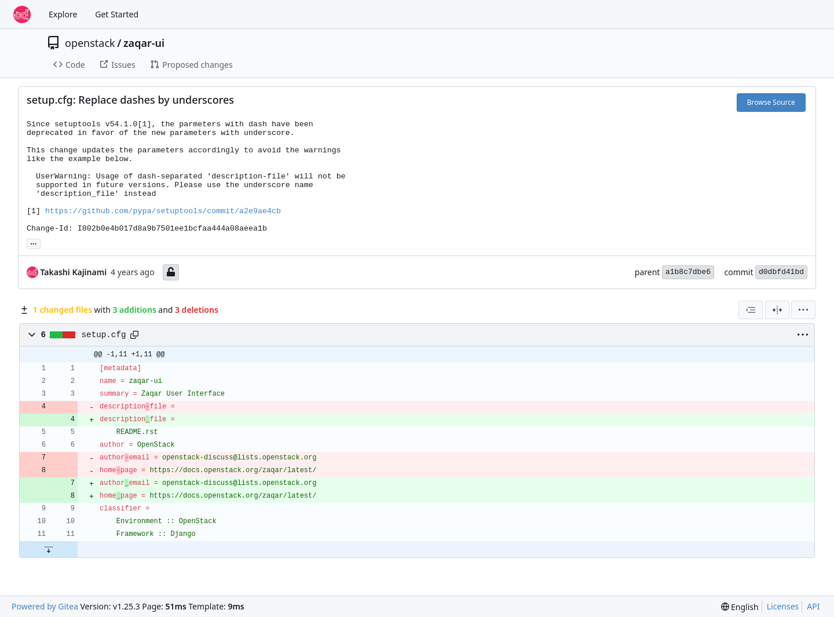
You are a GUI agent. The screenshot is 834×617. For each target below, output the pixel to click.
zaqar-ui (143, 43)
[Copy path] (134, 335)
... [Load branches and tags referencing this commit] (33, 243)
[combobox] (750, 310)
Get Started (116, 14)
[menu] (803, 310)
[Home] (22, 14)
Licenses (783, 606)
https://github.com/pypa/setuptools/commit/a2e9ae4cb (163, 211)
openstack (90, 43)
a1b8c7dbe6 (688, 272)
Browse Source (771, 102)
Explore (63, 14)
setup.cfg (104, 334)
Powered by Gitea (45, 606)
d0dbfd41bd (781, 272)
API (813, 606)
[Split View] (777, 310)
